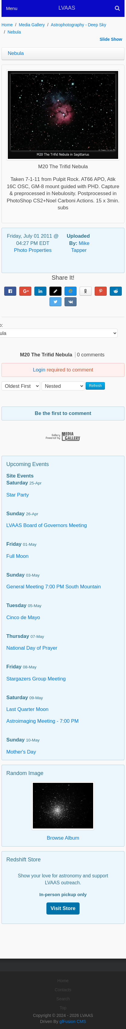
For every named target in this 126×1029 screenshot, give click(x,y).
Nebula (14, 32)
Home (7, 24)
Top (63, 1007)
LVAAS (66, 8)
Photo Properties (33, 250)
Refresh (95, 386)
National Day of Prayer (31, 648)
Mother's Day (21, 752)
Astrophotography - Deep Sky (78, 24)
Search (63, 998)
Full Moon (17, 556)
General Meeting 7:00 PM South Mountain (53, 587)
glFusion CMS (72, 1021)
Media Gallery (32, 24)
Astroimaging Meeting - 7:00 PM (42, 721)
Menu (11, 8)
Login (39, 370)
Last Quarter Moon (27, 709)
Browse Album (63, 838)
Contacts (63, 989)
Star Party (17, 495)
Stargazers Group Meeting (36, 679)
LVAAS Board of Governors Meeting (46, 525)
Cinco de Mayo (23, 617)
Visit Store (63, 908)
